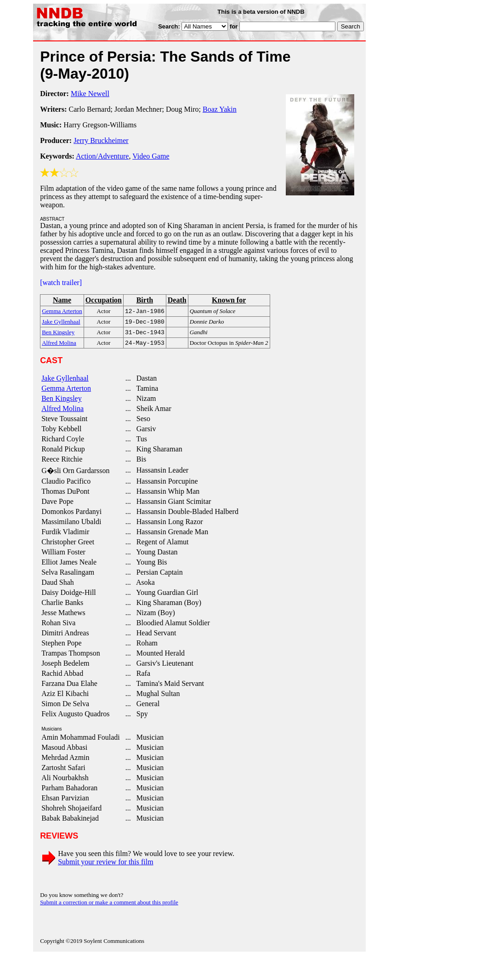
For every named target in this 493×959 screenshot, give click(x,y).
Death (177, 300)
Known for (229, 300)
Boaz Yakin (220, 109)
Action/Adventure (102, 156)
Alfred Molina (62, 412)
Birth (144, 300)
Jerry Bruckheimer (101, 140)
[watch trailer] (61, 282)
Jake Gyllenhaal (65, 382)
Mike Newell (90, 93)
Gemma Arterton (66, 392)
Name (62, 300)
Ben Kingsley (61, 402)
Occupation (103, 300)
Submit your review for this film (105, 865)
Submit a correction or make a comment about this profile (109, 905)
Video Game (150, 156)
